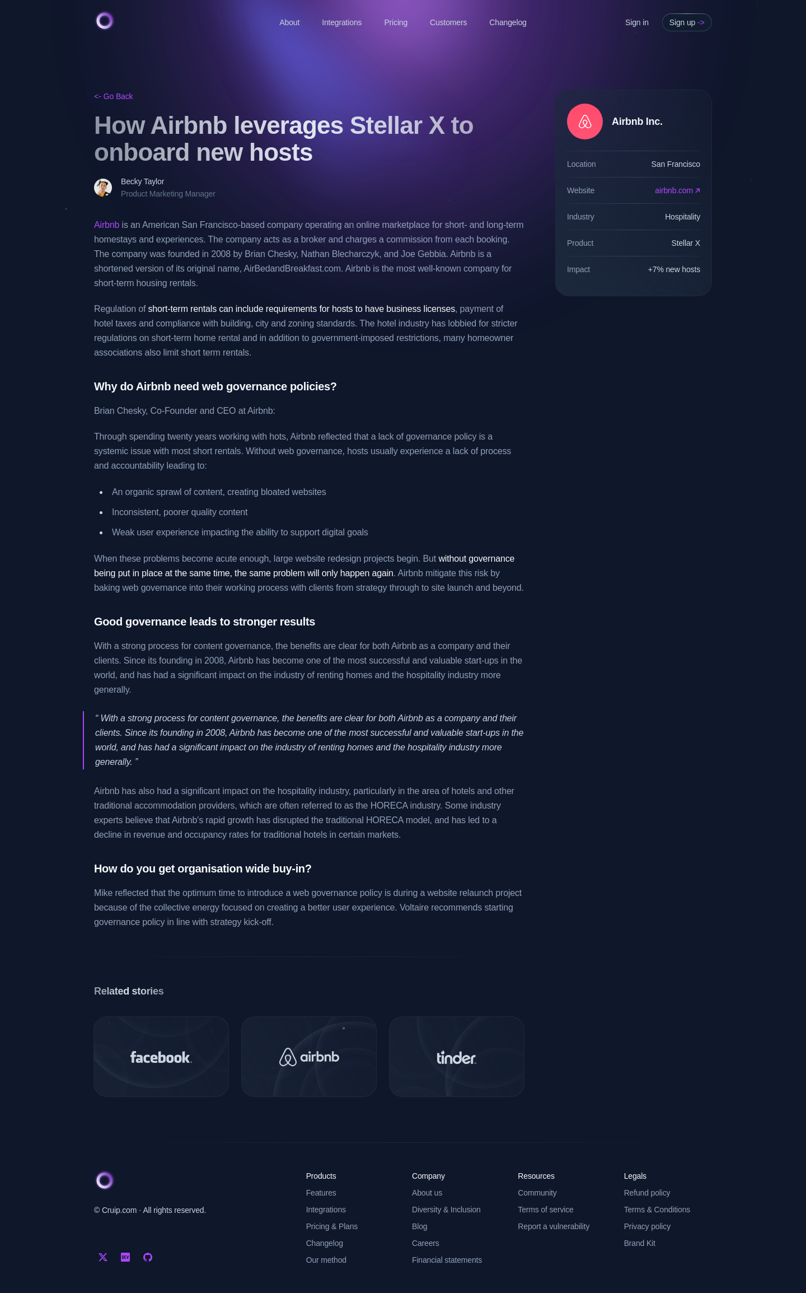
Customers (448, 22)
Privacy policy (647, 1226)
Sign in (637, 22)
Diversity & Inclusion (446, 1209)
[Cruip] (104, 20)
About (289, 22)
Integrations (342, 22)
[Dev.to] (125, 1257)
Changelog (507, 22)
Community (537, 1192)
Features (321, 1192)
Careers (425, 1243)
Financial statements (447, 1259)
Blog (419, 1226)
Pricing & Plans (332, 1226)
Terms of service (545, 1209)
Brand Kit (639, 1243)
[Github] (148, 1257)
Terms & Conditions (657, 1209)
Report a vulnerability (553, 1226)
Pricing (395, 22)
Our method (326, 1259)
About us (427, 1192)
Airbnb (106, 225)
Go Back (113, 96)
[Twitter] (103, 1257)
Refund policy (647, 1192)
